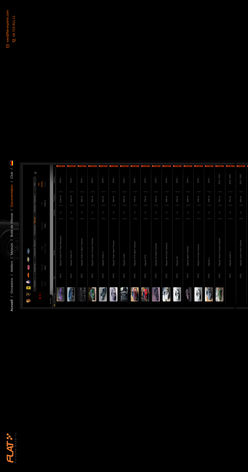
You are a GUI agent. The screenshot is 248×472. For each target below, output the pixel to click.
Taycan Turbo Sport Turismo (113, 253)
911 (34, 184)
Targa (42, 248)
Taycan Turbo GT (71, 258)
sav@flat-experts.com (7, 26)
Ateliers (11, 266)
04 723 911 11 (14, 27)
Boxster (34, 208)
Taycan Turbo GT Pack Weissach (60, 251)
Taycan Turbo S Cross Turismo (92, 252)
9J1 (39, 184)
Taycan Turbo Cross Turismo (240, 253)
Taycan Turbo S (103, 259)
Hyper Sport (45, 248)
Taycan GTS (145, 260)
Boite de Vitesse (11, 225)
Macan (34, 243)
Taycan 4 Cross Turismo (198, 255)
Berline (42, 184)
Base (45, 284)
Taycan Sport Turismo (187, 256)
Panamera (34, 230)
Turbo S (45, 203)
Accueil (11, 305)
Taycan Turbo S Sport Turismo (82, 252)
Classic (34, 284)
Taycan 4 (209, 262)
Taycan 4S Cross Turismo (166, 254)
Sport (45, 267)
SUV (42, 203)
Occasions (11, 286)
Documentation (11, 196)
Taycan (34, 220)
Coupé (42, 284)
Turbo (45, 225)
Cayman (34, 199)
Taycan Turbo (124, 260)
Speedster (42, 226)
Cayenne (34, 252)
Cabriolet (42, 268)
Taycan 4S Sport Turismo (156, 254)
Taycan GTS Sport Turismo (134, 253)
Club (11, 175)
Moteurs (11, 249)
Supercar (34, 267)
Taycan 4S (177, 261)
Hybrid (45, 184)
